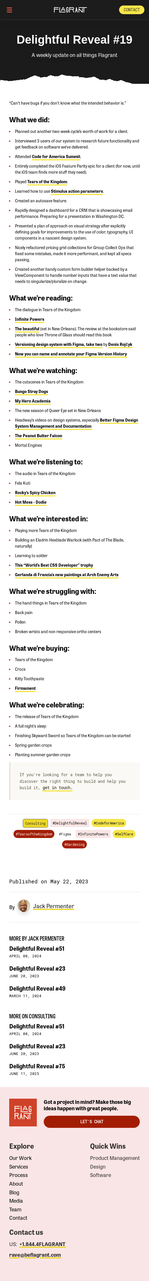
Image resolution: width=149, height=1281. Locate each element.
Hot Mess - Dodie (31, 502)
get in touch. (57, 787)
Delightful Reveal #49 (37, 988)
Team (15, 1209)
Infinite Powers (29, 319)
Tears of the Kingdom (47, 181)
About (16, 1183)
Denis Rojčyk (120, 344)
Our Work (20, 1158)
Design (98, 1166)
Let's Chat (91, 1121)
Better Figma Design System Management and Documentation (76, 423)
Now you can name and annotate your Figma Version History (71, 354)
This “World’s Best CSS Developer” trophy (54, 565)
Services (18, 1166)
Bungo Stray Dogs (31, 391)
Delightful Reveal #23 (37, 968)
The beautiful (27, 328)
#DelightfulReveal (70, 823)
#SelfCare (124, 834)
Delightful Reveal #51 (36, 948)
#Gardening (74, 844)
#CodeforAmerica (109, 823)
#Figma (65, 834)
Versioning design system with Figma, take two (58, 344)
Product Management (115, 1158)
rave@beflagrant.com (35, 1255)
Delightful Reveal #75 (37, 1066)
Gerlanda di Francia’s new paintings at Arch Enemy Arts (67, 574)
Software (100, 1175)
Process (18, 1175)
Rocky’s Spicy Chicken (35, 492)
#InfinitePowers (93, 834)
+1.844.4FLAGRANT (42, 1243)
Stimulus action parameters (77, 191)
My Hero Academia (33, 401)
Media (16, 1200)
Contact (132, 9)
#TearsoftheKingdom (34, 834)
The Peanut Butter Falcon (38, 435)
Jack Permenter (53, 905)
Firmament (25, 688)
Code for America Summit (56, 156)
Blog (14, 1192)
